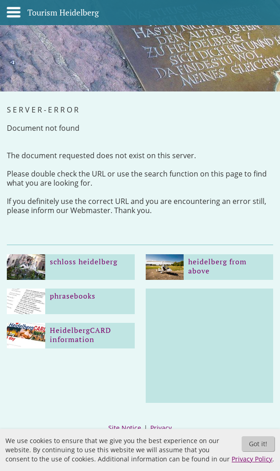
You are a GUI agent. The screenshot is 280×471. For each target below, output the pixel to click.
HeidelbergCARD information (80, 334)
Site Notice (124, 427)
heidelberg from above (217, 266)
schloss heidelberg (83, 262)
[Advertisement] (210, 346)
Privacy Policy (252, 459)
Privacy (161, 427)
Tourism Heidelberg (63, 13)
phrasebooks (72, 296)
